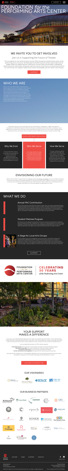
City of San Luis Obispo (42, 179)
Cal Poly (30, 179)
